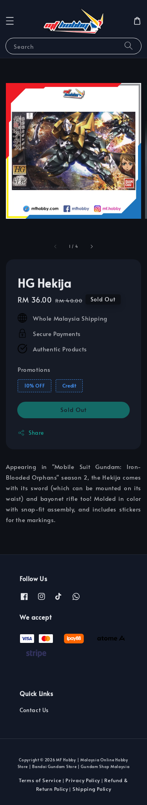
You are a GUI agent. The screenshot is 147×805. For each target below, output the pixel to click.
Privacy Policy (82, 780)
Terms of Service (40, 780)
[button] (9, 21)
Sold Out (73, 409)
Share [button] (31, 432)
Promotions (34, 369)
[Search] (128, 46)
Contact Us (34, 710)
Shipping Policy (92, 788)
